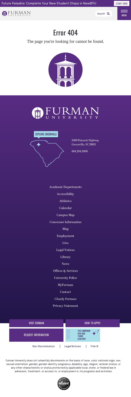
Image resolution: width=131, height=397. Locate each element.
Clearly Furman (65, 299)
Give (65, 243)
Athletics (65, 201)
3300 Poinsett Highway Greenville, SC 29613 (85, 142)
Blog (65, 229)
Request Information (36, 335)
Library (65, 257)
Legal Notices (65, 250)
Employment (65, 236)
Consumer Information (65, 222)
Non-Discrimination (44, 346)
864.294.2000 (80, 151)
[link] (108, 14)
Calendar (65, 208)
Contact (65, 292)
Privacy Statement (65, 306)
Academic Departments (65, 187)
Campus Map (66, 215)
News (65, 264)
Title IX (94, 346)
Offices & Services (65, 271)
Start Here (122, 3)
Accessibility (65, 194)
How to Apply (92, 323)
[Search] (103, 14)
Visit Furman (36, 323)
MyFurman (65, 285)
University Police (65, 278)
